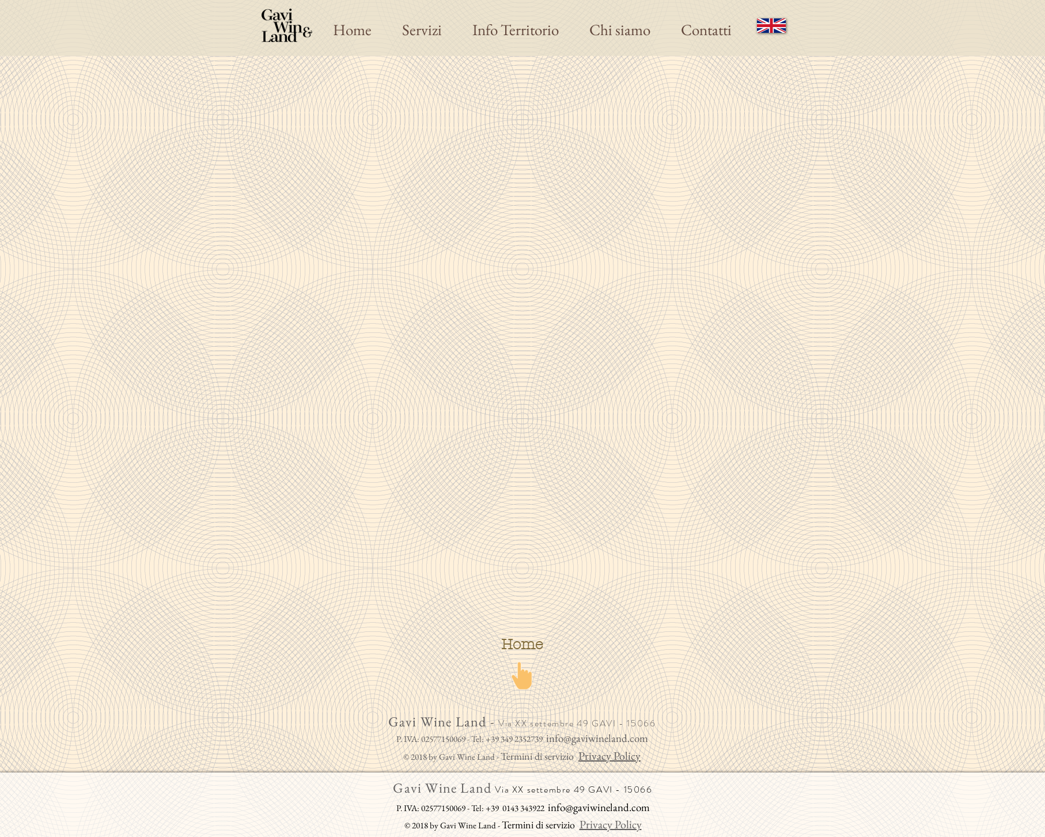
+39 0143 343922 (515, 807)
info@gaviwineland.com (597, 738)
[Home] (522, 644)
